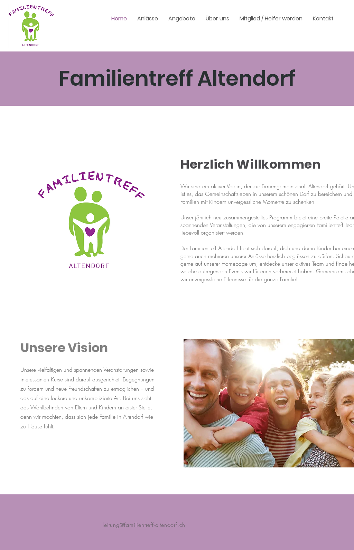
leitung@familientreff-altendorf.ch (144, 525)
